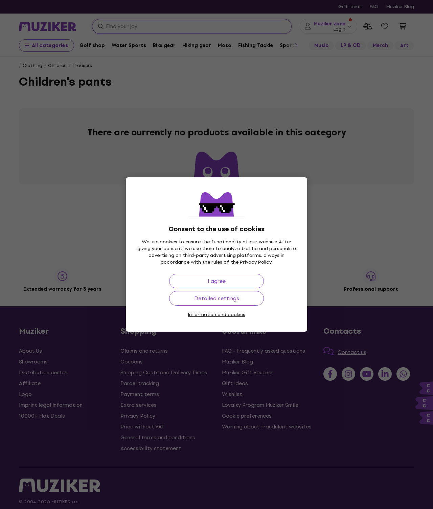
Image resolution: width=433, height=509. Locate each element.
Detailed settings (216, 298)
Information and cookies (216, 314)
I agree (217, 281)
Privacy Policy (256, 262)
